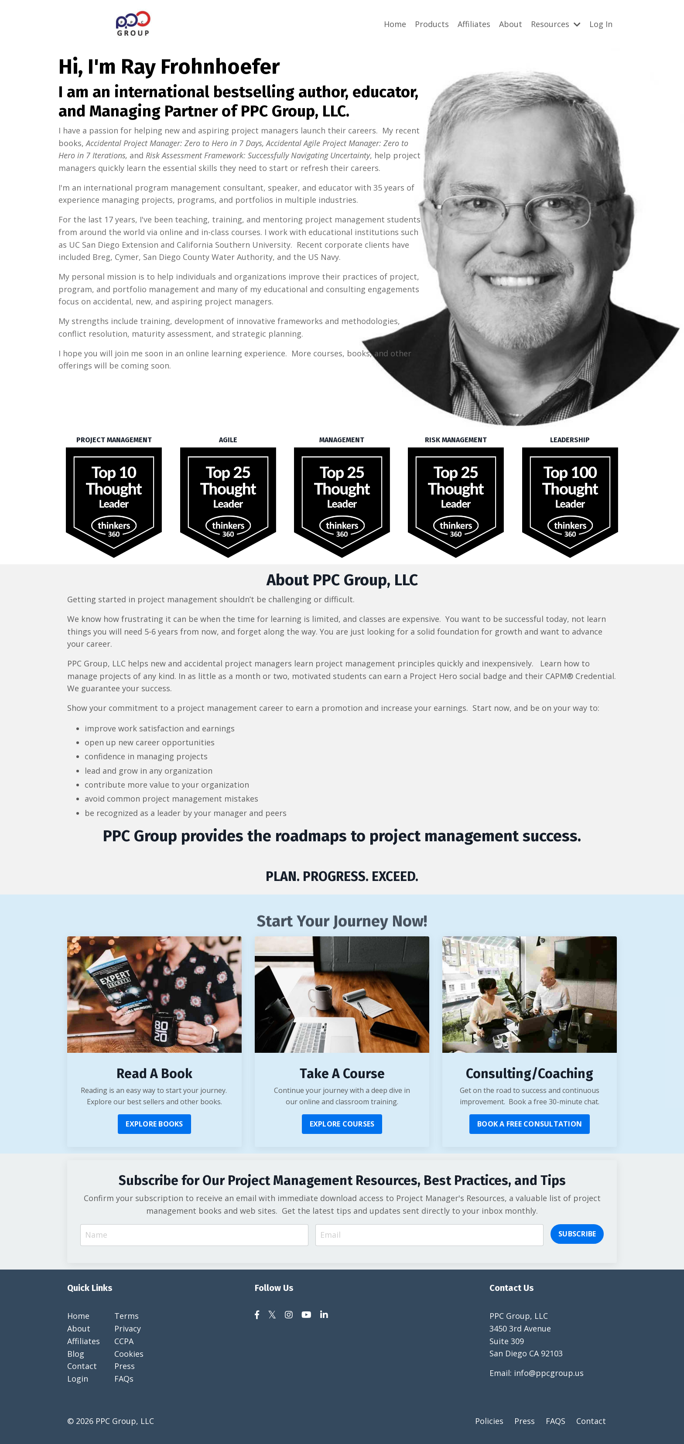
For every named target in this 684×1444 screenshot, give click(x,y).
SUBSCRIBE (577, 1234)
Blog (75, 1354)
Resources (556, 23)
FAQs (123, 1380)
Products (432, 23)
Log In (600, 23)
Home (395, 23)
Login (77, 1380)
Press (124, 1367)
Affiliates (474, 23)
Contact (82, 1367)
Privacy (127, 1330)
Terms (126, 1317)
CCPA (123, 1342)
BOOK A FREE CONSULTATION (529, 1125)
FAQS (555, 1422)
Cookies (129, 1354)
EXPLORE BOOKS (154, 1125)
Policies (489, 1422)
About (510, 23)
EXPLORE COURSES (342, 1125)
